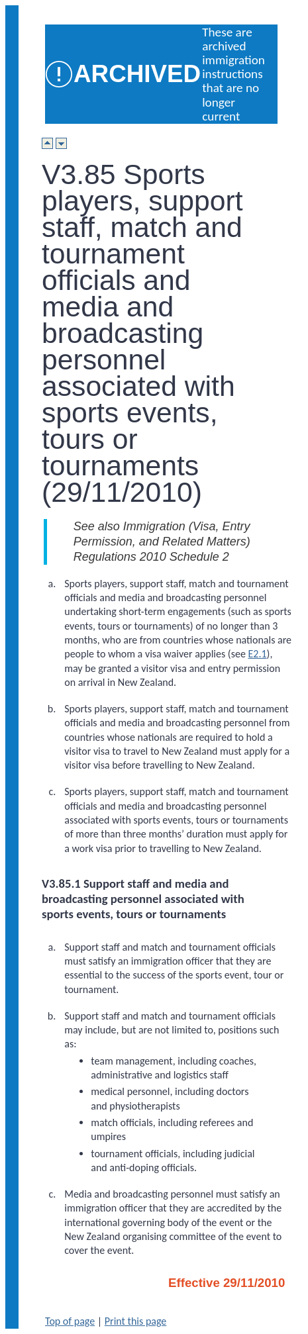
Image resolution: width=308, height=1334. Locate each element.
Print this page (136, 1321)
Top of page (70, 1321)
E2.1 (257, 653)
